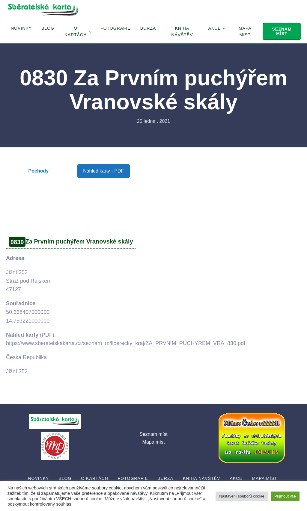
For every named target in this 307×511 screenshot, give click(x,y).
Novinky (21, 28)
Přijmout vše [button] (285, 496)
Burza (148, 28)
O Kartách (75, 31)
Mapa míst (245, 31)
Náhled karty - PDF (103, 170)
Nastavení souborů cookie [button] (241, 496)
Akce (214, 28)
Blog (47, 28)
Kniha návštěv (182, 31)
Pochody (38, 170)
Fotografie (115, 28)
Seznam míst (281, 31)
